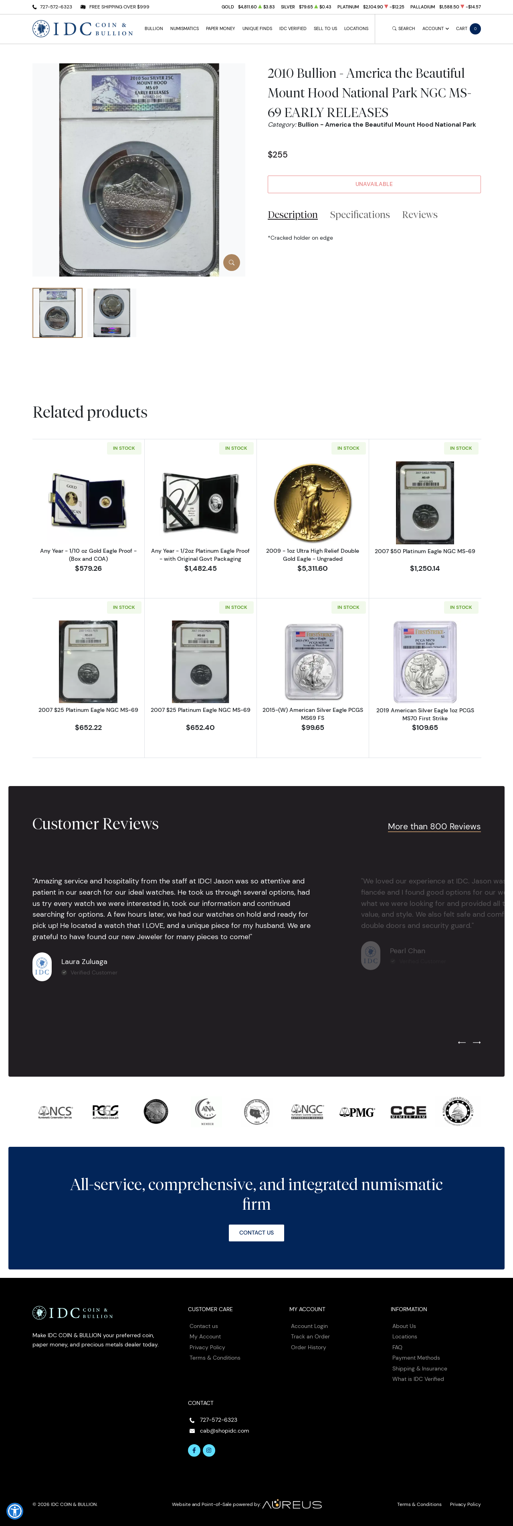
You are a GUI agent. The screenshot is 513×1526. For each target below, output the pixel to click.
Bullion (154, 28)
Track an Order (310, 1336)
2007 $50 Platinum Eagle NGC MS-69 (425, 551)
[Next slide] (477, 1043)
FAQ (397, 1347)
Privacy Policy (207, 1347)
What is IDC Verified (418, 1378)
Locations (356, 28)
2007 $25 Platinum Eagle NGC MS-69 (88, 709)
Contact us (204, 1326)
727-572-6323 (56, 7)
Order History (308, 1347)
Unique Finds (257, 28)
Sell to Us (325, 28)
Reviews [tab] (420, 214)
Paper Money (220, 28)
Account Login (309, 1326)
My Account (205, 1336)
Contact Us (256, 1232)
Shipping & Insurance (419, 1368)
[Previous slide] (462, 1043)
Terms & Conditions (215, 1357)
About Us (404, 1326)
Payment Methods (416, 1357)
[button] (15, 1511)
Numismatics (184, 28)
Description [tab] (293, 214)
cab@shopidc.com (224, 1430)
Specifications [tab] (360, 214)
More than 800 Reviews (434, 826)
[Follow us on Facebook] (194, 1450)
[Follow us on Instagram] (209, 1450)
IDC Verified (293, 28)
